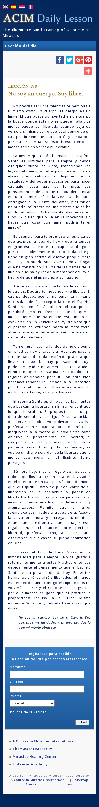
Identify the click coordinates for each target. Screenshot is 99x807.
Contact (32, 784)
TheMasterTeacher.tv (32, 748)
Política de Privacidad (28, 712)
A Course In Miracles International (44, 741)
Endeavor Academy (30, 764)
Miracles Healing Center (35, 756)
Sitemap (81, 780)
